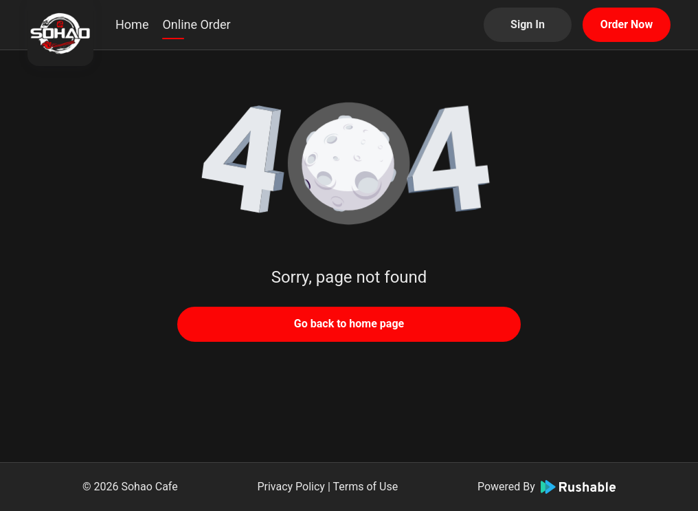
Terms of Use (365, 486)
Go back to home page (349, 323)
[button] (349, 165)
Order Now (626, 24)
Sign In (527, 24)
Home (131, 24)
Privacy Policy (291, 486)
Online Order (196, 24)
